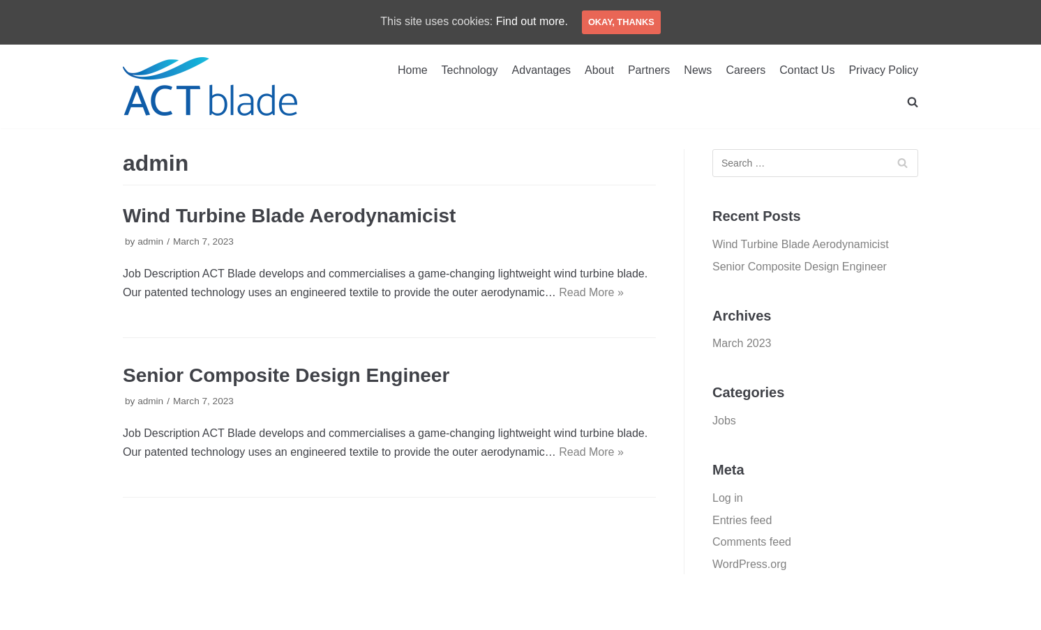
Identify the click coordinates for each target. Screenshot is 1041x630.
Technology (470, 70)
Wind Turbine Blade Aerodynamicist (289, 215)
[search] (912, 102)
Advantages (541, 70)
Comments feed (751, 542)
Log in (727, 498)
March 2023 (742, 343)
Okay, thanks (621, 22)
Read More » (591, 292)
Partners (649, 70)
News (698, 70)
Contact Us (806, 70)
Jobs (724, 421)
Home (413, 70)
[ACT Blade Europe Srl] (210, 86)
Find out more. (532, 21)
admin (150, 241)
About (599, 70)
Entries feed (742, 520)
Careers (745, 70)
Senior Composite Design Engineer (286, 375)
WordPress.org (749, 564)
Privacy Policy (883, 70)
